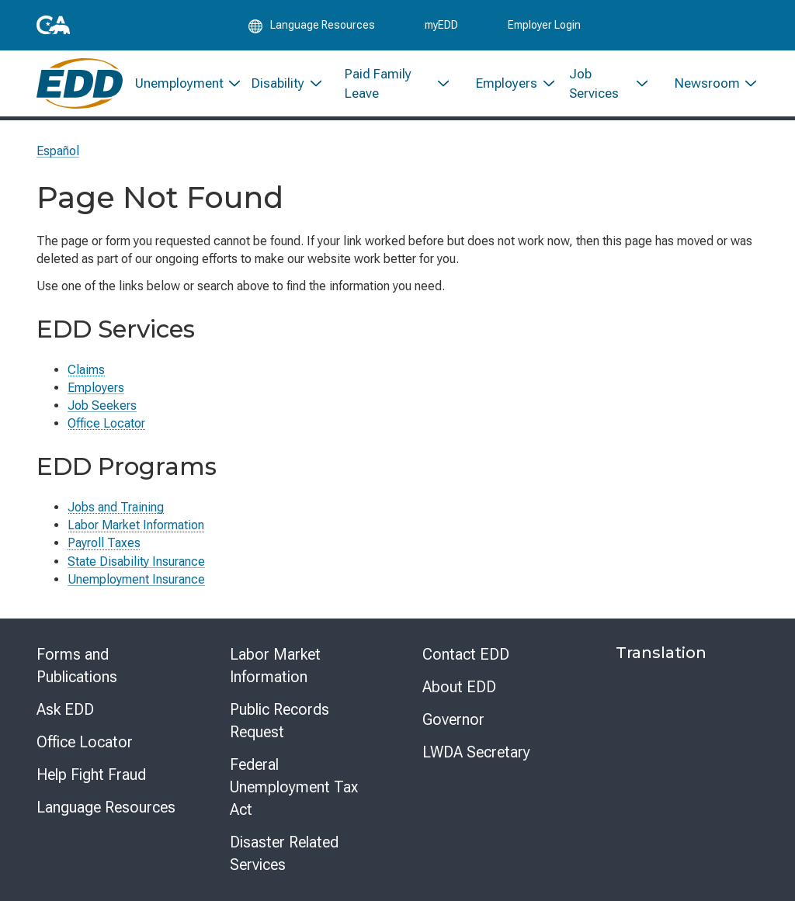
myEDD (441, 25)
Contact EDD (465, 654)
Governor (453, 719)
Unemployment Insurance (136, 579)
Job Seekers (102, 405)
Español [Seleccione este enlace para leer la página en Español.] (57, 151)
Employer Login (544, 25)
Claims (86, 369)
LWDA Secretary (476, 752)
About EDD (459, 686)
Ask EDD (65, 709)
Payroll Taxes (104, 542)
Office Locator (106, 423)
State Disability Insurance (136, 561)
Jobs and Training (116, 507)
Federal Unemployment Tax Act (294, 787)
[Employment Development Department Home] (79, 83)
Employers (96, 387)
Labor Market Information (136, 525)
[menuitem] (181, 83)
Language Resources (105, 807)
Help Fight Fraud (91, 774)
